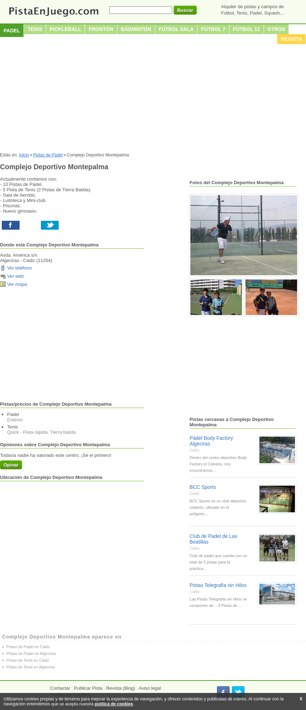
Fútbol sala (176, 29)
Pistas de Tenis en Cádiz (27, 660)
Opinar (11, 465)
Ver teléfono (19, 268)
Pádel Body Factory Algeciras (211, 441)
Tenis (34, 29)
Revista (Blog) (120, 688)
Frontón (101, 29)
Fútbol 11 (246, 29)
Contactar (60, 688)
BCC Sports (203, 487)
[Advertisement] (153, 99)
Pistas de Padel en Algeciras (31, 653)
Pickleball (65, 29)
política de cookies (114, 703)
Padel (12, 30)
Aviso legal (150, 688)
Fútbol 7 (213, 29)
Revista (291, 39)
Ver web (15, 276)
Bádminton (136, 29)
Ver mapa (17, 284)
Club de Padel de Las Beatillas (213, 539)
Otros (276, 29)
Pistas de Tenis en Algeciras (30, 667)
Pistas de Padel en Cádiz (28, 647)
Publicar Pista (88, 688)
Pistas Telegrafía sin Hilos (218, 585)
